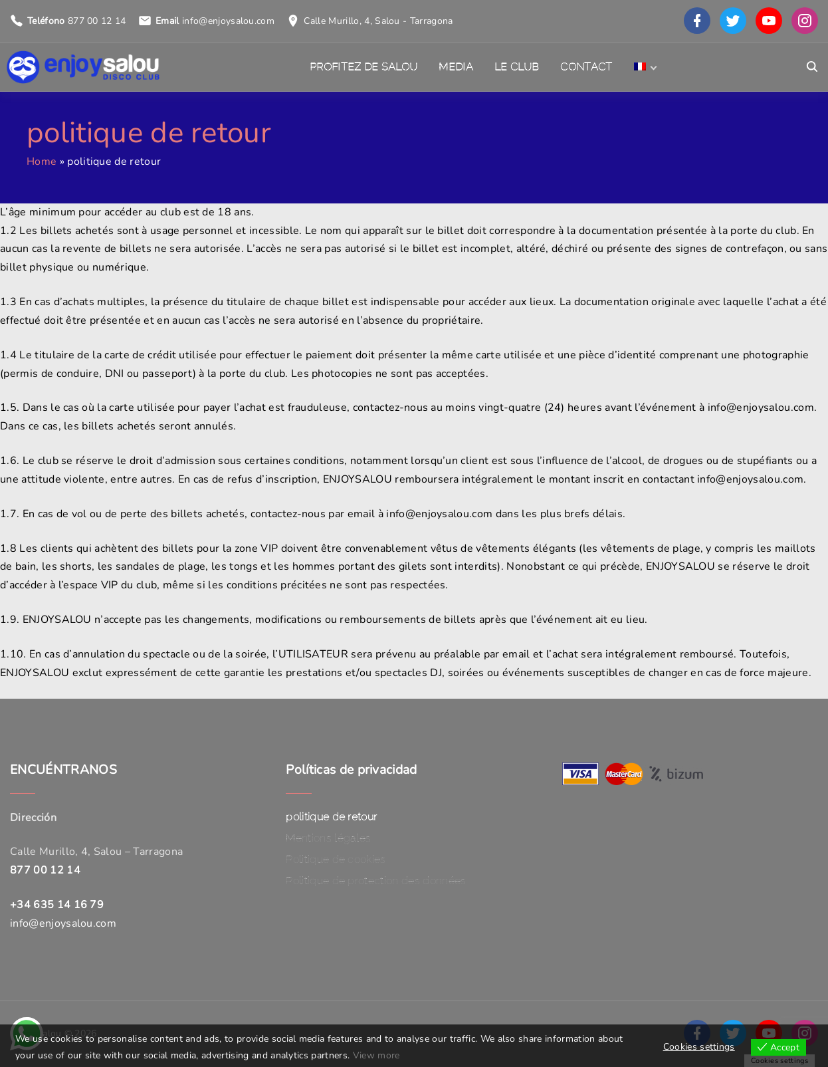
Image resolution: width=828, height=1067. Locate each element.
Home (41, 161)
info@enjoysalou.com (228, 21)
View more (376, 1055)
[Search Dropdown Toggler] (812, 67)
